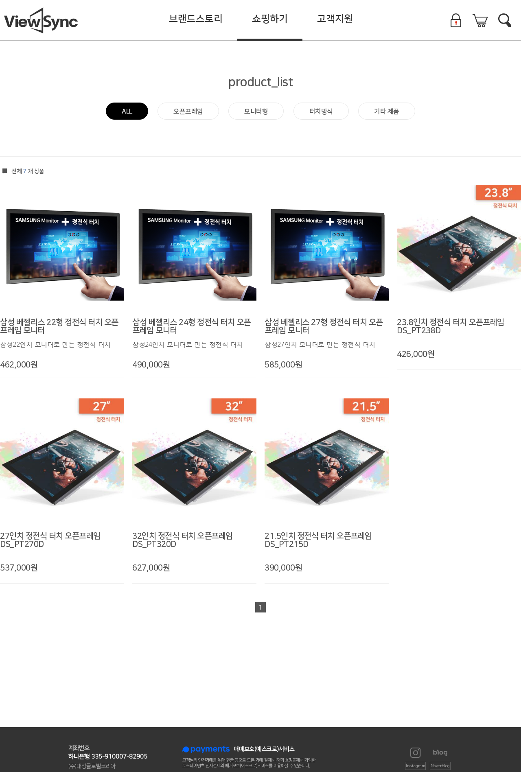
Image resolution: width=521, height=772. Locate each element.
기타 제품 (386, 111)
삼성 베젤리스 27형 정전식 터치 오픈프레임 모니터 (324, 326)
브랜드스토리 (196, 19)
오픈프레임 (188, 111)
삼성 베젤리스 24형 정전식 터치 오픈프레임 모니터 (191, 326)
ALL (127, 111)
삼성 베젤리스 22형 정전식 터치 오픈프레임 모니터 (59, 326)
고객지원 (335, 19)
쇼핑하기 (270, 19)
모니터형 (256, 111)
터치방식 (321, 111)
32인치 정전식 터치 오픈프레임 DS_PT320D (182, 540)
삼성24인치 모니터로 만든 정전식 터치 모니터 (187, 345)
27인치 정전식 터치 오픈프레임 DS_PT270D (50, 540)
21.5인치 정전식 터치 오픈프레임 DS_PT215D (318, 540)
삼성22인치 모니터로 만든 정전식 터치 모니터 (55, 345)
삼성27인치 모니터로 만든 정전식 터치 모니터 (320, 345)
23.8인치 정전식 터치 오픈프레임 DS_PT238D (450, 326)
